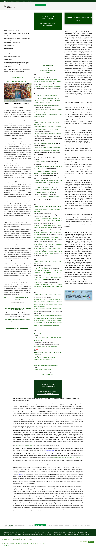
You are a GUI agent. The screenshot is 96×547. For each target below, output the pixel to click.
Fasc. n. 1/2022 (37, 263)
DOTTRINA (31, 5)
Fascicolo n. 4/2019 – (39, 352)
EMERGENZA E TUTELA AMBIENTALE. (43, 359)
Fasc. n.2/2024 (47, 122)
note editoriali (19, 445)
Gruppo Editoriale (74, 5)
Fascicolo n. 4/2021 (38, 294)
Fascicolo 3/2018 (47, 369)
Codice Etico (48, 72)
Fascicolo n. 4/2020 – (39, 332)
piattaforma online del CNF (57, 457)
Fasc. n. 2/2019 (57, 352)
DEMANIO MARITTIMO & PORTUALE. (43, 215)
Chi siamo (83, 5)
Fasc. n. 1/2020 (37, 333)
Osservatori (64, 5)
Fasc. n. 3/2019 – (49, 352)
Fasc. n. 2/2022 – (57, 261)
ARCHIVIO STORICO (9, 7)
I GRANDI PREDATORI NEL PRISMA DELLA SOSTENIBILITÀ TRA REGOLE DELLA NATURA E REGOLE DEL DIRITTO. (48, 220)
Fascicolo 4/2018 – (38, 369)
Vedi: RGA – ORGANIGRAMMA (11, 74)
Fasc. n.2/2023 (48, 206)
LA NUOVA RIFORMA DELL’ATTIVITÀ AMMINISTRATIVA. (47, 337)
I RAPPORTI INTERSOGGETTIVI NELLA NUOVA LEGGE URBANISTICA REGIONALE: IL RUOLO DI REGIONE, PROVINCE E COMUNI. (48, 182)
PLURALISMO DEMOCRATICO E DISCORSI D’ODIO (46, 325)
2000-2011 (44, 374)
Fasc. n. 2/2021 (57, 294)
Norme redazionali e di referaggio (48, 70)
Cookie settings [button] (83, 541)
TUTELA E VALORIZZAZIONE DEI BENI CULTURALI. (46, 365)
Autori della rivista (48, 68)
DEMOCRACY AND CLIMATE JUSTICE (44, 156)
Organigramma (17, 77)
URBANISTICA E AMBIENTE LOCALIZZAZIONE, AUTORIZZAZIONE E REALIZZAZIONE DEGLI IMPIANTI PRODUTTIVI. (47, 81)
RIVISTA (12, 5)
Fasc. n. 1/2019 (37, 354)
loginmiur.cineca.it (49, 450)
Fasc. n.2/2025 (45, 95)
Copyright (21, 474)
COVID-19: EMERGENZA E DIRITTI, (43, 339)
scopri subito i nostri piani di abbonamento (47, 24)
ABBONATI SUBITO (41, 5)
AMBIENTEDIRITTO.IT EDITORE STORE (17, 81)
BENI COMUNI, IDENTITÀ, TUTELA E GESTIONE (45, 346)
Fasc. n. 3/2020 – (49, 332)
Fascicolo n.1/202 (38, 206)
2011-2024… (51, 374)
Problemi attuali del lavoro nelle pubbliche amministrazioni (47, 86)
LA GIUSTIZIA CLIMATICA (41, 161)
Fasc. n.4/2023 (37, 208)
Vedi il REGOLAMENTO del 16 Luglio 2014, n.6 (72, 457)
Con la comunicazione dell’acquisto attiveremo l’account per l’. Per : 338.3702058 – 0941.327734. (17, 314)
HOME (6, 5)
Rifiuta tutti (6, 545)
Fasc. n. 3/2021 (48, 294)
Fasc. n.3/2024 (55, 122)
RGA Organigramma (48, 65)
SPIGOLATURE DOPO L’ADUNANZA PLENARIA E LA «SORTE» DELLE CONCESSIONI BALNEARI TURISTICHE (48, 301)
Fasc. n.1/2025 (37, 95)
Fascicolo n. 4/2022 (38, 261)
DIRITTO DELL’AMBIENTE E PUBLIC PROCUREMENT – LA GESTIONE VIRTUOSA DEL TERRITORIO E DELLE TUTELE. (48, 310)
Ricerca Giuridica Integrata (53, 5)
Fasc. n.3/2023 (57, 206)
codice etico (29, 445)
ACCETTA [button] (91, 541)
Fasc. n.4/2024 (37, 124)
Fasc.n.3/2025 (53, 95)
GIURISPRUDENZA (21, 5)
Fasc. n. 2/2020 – (57, 332)
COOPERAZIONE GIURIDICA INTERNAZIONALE (45, 357)
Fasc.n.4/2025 (37, 97)
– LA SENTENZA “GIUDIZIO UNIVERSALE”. (44, 192)
